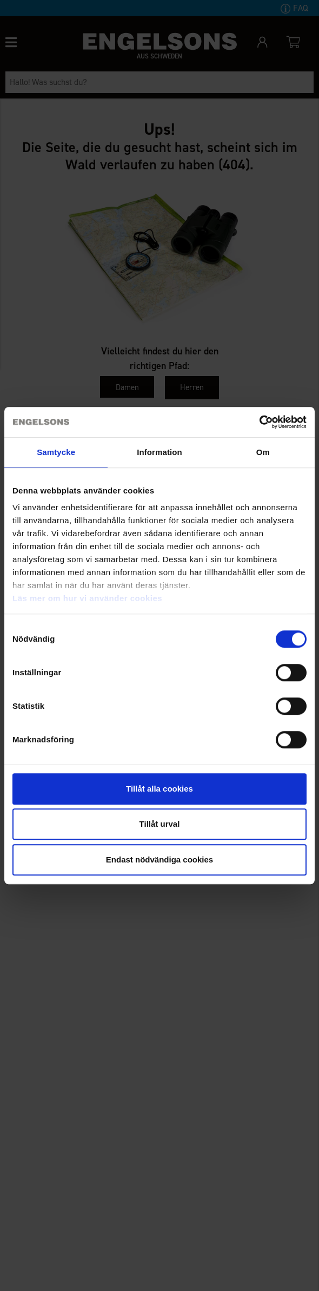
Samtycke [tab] (56, 452)
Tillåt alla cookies (159, 788)
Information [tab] (159, 452)
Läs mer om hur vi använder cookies (87, 598)
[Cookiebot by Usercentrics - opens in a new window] (259, 422)
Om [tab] (263, 452)
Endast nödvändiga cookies (159, 859)
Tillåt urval (159, 823)
